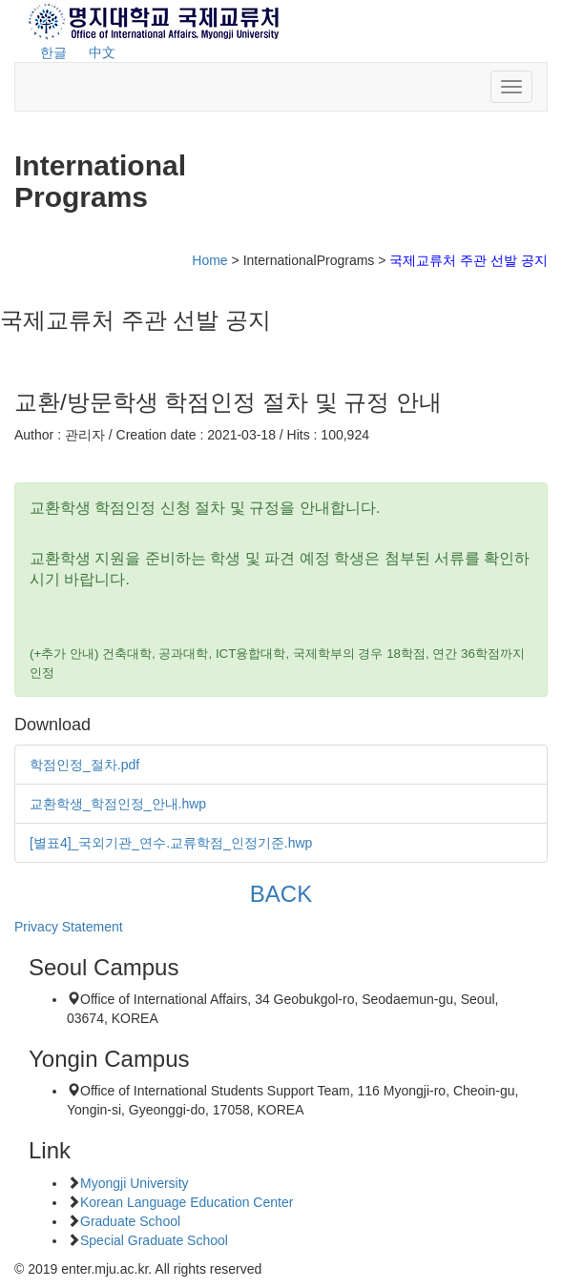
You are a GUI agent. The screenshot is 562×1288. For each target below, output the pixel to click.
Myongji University (134, 1183)
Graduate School (130, 1221)
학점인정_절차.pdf (84, 764)
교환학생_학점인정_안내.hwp (118, 803)
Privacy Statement (68, 926)
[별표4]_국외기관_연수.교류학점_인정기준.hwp (171, 842)
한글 (53, 52)
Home (209, 260)
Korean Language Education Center (186, 1202)
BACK (280, 894)
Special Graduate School (154, 1240)
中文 (102, 52)
